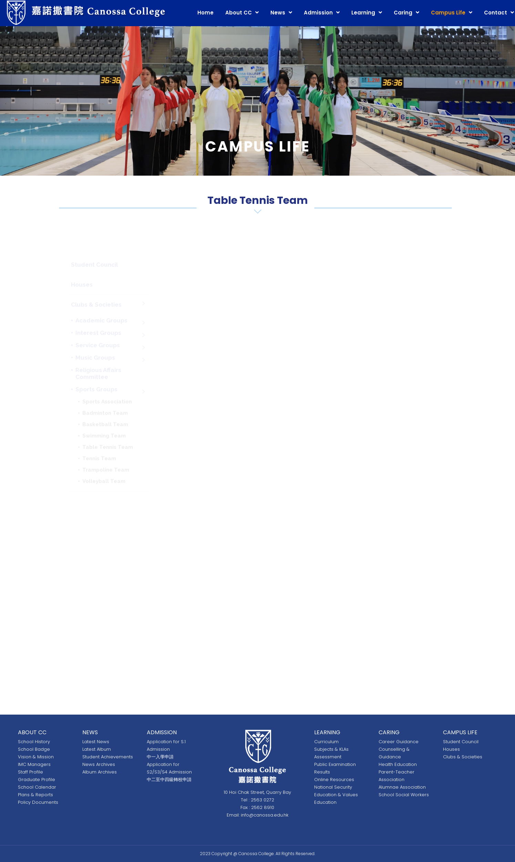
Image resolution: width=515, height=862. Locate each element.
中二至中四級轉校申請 (169, 779)
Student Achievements (107, 757)
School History (34, 741)
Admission (318, 12)
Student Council (460, 741)
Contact (495, 12)
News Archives (98, 764)
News (277, 12)
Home (205, 12)
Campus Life (448, 12)
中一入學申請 (160, 757)
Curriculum (326, 741)
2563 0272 (262, 800)
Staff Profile (30, 772)
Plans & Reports (35, 794)
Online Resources (334, 779)
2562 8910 (262, 807)
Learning (363, 12)
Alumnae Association (402, 787)
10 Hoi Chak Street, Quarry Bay (257, 792)
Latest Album (96, 749)
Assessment (327, 757)
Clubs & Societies (462, 757)
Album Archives (99, 772)
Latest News (95, 741)
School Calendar (37, 787)
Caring (403, 12)
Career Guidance (399, 741)
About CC (238, 12)
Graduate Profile (36, 779)
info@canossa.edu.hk (264, 815)
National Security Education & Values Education (336, 795)
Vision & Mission (36, 757)
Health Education (398, 764)
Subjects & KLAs (331, 749)
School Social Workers (404, 794)
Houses (451, 749)
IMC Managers (34, 764)
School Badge (34, 749)
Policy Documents (38, 802)
